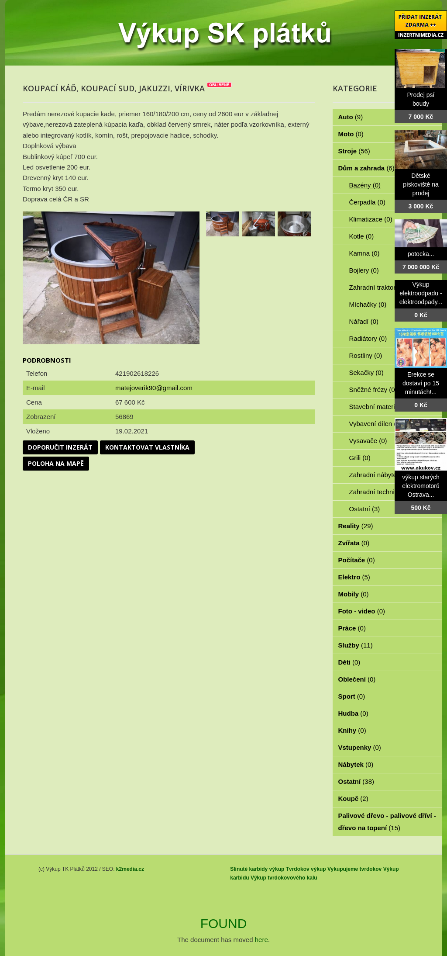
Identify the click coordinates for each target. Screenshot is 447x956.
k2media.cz (130, 869)
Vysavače (368, 440)
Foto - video (361, 611)
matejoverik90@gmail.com (154, 387)
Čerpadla (367, 202)
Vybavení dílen (375, 423)
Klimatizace (370, 219)
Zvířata (354, 543)
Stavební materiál (379, 406)
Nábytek (356, 764)
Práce (352, 628)
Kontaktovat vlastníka (147, 447)
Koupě (353, 798)
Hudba (353, 713)
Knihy (352, 730)
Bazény (365, 185)
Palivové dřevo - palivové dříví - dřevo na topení (387, 821)
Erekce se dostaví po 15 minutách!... (420, 383)
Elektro (354, 577)
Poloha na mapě (56, 463)
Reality (355, 526)
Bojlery (364, 270)
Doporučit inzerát (60, 447)
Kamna (364, 253)
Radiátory (368, 338)
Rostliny (365, 355)
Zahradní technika (380, 491)
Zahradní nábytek (379, 474)
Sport (351, 696)
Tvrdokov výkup (306, 869)
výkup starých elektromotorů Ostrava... (421, 486)
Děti (349, 662)
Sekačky (366, 372)
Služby (355, 645)
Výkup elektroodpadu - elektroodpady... (421, 293)
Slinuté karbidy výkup (257, 869)
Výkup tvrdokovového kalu (284, 878)
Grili (360, 457)
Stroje (354, 151)
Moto (351, 134)
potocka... (421, 253)
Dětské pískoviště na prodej (421, 184)
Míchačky (368, 304)
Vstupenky (359, 747)
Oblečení (357, 679)
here (261, 939)
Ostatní (364, 509)
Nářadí (364, 321)
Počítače (356, 560)
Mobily (353, 594)
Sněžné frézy (373, 389)
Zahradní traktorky (380, 287)
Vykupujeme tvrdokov (354, 869)
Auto (350, 117)
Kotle (361, 236)
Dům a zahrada (366, 168)
